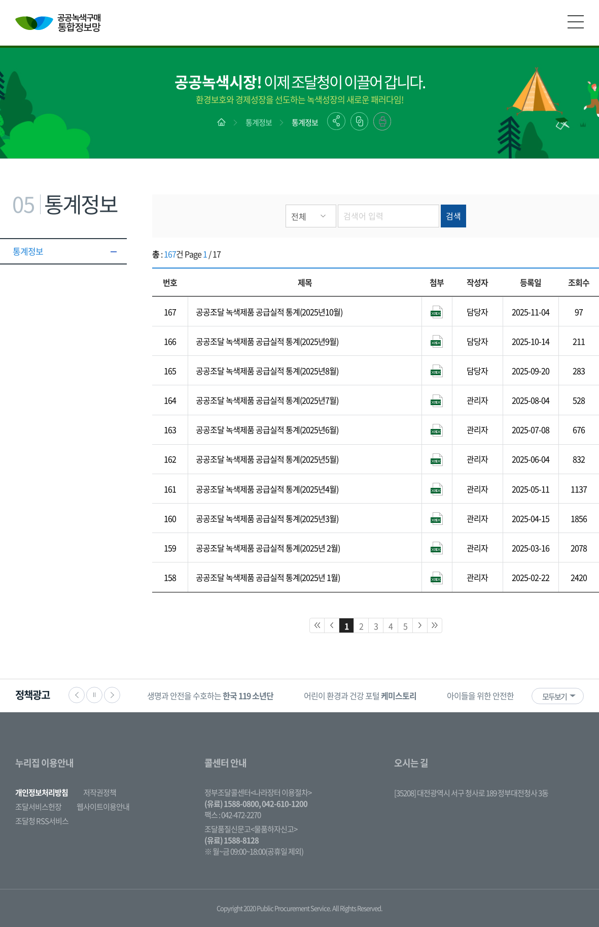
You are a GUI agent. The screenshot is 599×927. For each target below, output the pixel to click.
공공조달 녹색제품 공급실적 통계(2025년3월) (267, 518)
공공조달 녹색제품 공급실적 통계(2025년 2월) (268, 548)
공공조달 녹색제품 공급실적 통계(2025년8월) (267, 371)
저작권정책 (99, 792)
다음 (112, 695)
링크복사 (359, 121)
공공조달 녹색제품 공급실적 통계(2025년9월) (267, 341)
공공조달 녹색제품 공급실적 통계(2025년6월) (267, 429)
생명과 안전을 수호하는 (210, 695)
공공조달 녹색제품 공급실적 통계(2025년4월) (267, 489)
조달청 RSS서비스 (41, 820)
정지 (94, 695)
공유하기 (336, 121)
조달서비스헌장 (38, 806)
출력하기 (382, 121)
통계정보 (258, 122)
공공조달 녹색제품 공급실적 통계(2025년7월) (267, 400)
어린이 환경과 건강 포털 (360, 695)
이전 (76, 695)
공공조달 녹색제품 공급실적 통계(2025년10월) (269, 312)
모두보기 (554, 696)
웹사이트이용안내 (103, 806)
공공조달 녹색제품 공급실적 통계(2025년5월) (267, 459)
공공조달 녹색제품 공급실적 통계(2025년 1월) (268, 577)
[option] (210, 695)
